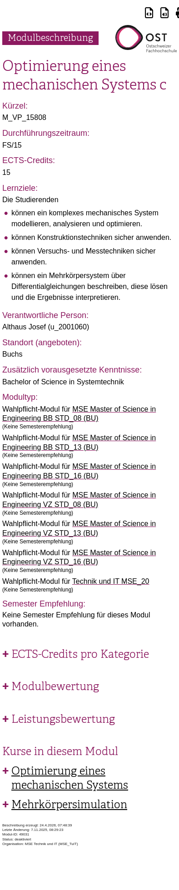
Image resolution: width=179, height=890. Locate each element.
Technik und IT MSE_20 (110, 581)
